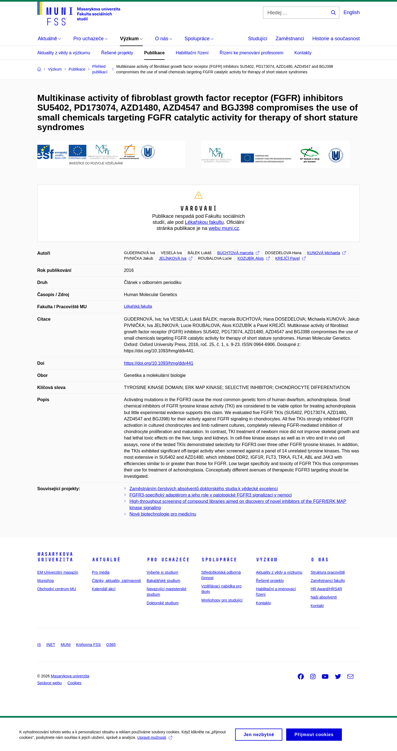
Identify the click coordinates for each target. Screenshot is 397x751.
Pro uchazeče (168, 560)
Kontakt (317, 606)
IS (39, 644)
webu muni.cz (224, 228)
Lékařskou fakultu (204, 222)
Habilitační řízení (192, 52)
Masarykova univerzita (55, 557)
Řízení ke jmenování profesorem (251, 52)
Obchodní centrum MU (56, 589)
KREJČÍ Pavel (290, 258)
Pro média (100, 572)
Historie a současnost (336, 38)
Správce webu (49, 683)
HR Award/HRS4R (326, 589)
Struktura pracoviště (328, 572)
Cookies (75, 683)
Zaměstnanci (290, 38)
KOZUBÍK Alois (254, 258)
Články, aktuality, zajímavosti (116, 580)
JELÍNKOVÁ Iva (175, 258)
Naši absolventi (324, 597)
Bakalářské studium (163, 580)
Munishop (45, 580)
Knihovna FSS (88, 644)
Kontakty (303, 52)
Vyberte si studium (162, 572)
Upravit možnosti (154, 740)
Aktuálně (106, 560)
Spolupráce (219, 560)
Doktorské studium (163, 603)
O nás (320, 560)
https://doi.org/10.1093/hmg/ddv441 (159, 363)
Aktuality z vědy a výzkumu (63, 52)
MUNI (66, 644)
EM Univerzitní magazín (57, 572)
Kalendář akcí (104, 589)
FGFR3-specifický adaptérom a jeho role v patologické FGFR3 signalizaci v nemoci (211, 495)
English (352, 12)
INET (50, 644)
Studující (257, 38)
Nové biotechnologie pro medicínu (163, 514)
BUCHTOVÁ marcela (238, 253)
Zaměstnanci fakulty (328, 580)
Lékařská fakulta (138, 306)
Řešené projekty (117, 52)
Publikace (154, 52)
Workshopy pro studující (222, 600)
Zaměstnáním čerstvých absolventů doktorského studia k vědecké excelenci (204, 488)
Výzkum (266, 560)
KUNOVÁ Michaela (326, 253)
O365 (111, 644)
